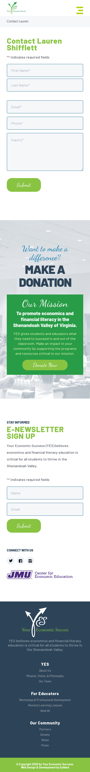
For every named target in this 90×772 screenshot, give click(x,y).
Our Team (45, 681)
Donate (45, 734)
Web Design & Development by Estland (45, 767)
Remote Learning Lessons (45, 705)
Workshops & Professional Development (45, 700)
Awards (45, 710)
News (45, 740)
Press (45, 745)
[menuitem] (77, 10)
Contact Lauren (18, 21)
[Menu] (77, 10)
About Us (45, 670)
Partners (45, 729)
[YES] (16, 8)
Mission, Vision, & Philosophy (45, 676)
